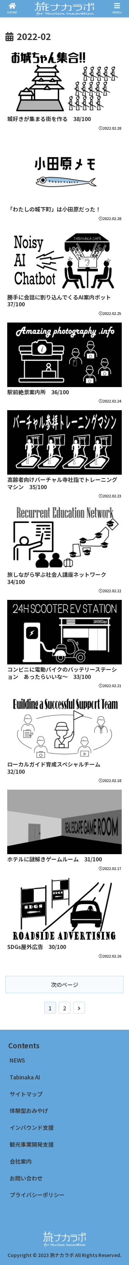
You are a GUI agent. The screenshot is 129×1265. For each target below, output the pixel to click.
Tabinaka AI (25, 1077)
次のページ (64, 1012)
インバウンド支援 (32, 1127)
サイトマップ (26, 1094)
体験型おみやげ (32, 1110)
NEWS (17, 1060)
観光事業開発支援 (32, 1144)
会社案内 (21, 1161)
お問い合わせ (26, 1178)
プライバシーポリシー (37, 1194)
